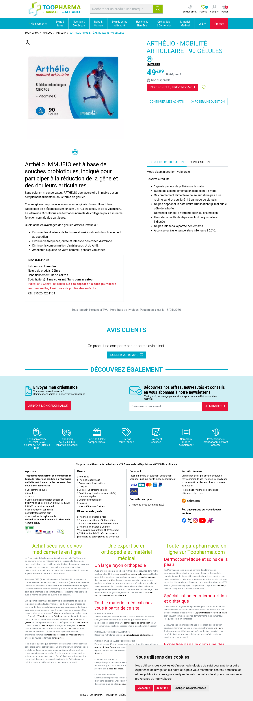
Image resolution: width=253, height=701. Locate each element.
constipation (82, 622)
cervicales (142, 577)
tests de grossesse (56, 635)
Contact (30, 496)
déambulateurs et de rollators (139, 635)
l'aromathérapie (220, 613)
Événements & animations (91, 483)
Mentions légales (86, 496)
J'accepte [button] (144, 687)
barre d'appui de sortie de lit (137, 623)
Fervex (82, 625)
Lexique (82, 486)
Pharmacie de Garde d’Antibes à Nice (96, 520)
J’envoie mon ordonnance (48, 405)
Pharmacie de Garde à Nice (91, 517)
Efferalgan (42, 616)
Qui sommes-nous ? (36, 490)
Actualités (83, 476)
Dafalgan (58, 616)
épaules (151, 577)
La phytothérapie (202, 613)
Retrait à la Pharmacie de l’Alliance (200, 490)
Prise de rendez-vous (88, 480)
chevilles (111, 580)
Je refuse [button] (162, 687)
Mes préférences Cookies (91, 506)
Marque (47, 33)
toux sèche (76, 619)
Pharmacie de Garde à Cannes (93, 527)
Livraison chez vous (192, 493)
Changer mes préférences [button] (190, 687)
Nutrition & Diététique (79, 23)
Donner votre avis (126, 355)
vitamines (59, 638)
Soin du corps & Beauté (119, 23)
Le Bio (202, 23)
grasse (28, 622)
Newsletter (31, 493)
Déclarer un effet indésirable (92, 490)
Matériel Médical (185, 23)
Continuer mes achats (167, 101)
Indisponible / (172, 87)
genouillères (124, 574)
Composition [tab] (200, 162)
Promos (219, 23)
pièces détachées (115, 669)
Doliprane (56, 613)
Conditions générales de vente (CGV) (96, 493)
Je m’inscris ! (215, 406)
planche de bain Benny (105, 647)
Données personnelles (89, 500)
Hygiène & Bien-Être (142, 23)
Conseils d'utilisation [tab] (167, 162)
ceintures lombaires (140, 574)
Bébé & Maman (98, 23)
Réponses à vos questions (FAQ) (146, 504)
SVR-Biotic (219, 585)
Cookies (82, 503)
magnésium (75, 635)
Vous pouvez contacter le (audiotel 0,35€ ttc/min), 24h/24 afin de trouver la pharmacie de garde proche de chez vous (98, 533)
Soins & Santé (60, 23)
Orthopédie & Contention (164, 23)
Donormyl (71, 628)
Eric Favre (218, 628)
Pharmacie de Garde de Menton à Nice (97, 523)
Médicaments (38, 23)
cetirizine (45, 625)
